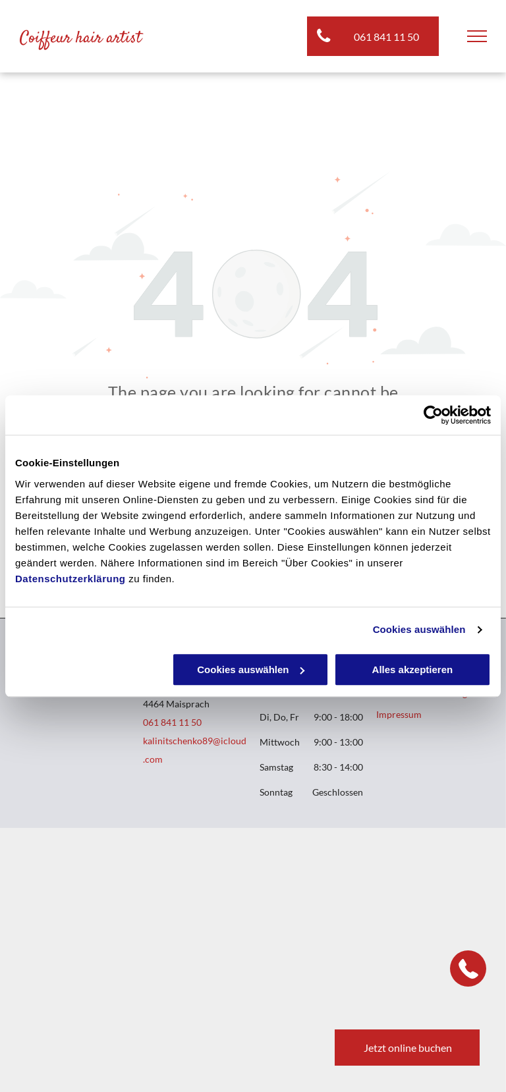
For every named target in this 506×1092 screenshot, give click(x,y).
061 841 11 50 (172, 722)
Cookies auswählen (419, 629)
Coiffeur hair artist (81, 38)
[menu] (477, 36)
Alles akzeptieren (412, 669)
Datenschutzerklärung (70, 578)
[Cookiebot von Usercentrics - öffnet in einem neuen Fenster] (433, 415)
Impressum (399, 714)
